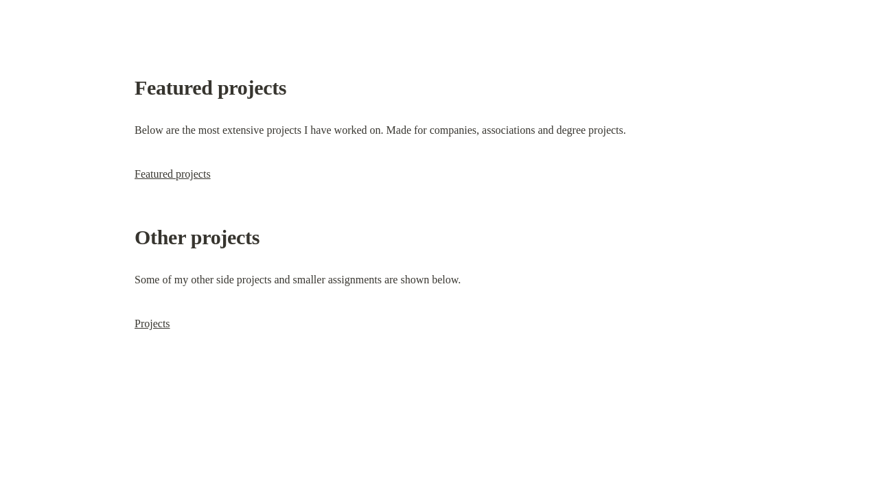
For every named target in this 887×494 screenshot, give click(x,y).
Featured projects (173, 174)
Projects (152, 323)
